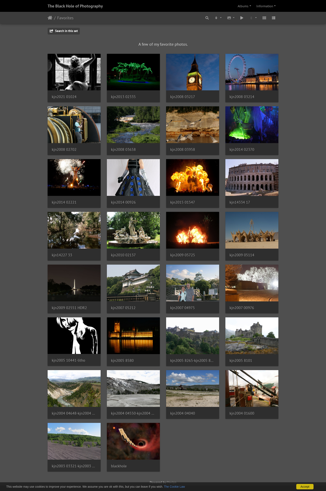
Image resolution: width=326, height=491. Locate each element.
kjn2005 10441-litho (68, 360)
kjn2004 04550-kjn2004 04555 (133, 413)
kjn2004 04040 (182, 413)
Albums (243, 6)
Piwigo (172, 482)
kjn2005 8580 (122, 360)
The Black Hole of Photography (75, 6)
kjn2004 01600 (242, 413)
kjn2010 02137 (123, 255)
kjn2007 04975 (182, 308)
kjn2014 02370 (242, 149)
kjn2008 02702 (64, 149)
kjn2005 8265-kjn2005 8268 (192, 360)
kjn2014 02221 (64, 202)
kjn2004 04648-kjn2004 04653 (74, 413)
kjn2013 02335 (123, 97)
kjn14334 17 (240, 202)
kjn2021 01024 (64, 97)
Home (50, 18)
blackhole (119, 466)
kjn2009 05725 (182, 255)
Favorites (65, 18)
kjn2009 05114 (242, 255)
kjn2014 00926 (123, 202)
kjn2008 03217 (182, 97)
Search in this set (64, 31)
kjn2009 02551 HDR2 (69, 308)
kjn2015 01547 (182, 202)
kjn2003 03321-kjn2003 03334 (74, 466)
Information (264, 6)
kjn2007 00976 (242, 308)
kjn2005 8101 (241, 360)
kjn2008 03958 (182, 149)
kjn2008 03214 (242, 97)
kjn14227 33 (62, 255)
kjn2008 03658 (123, 149)
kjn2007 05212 (123, 308)
